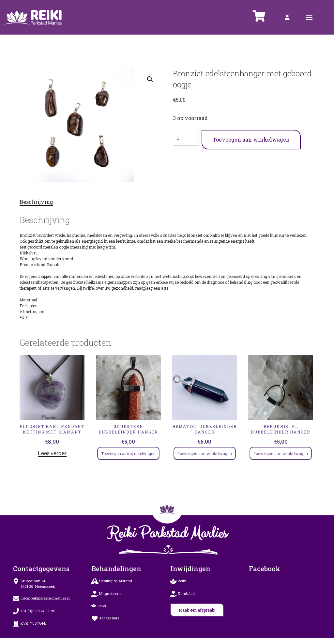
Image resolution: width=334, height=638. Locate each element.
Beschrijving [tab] (36, 201)
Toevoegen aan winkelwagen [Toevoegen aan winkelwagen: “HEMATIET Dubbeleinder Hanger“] (204, 453)
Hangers (204, 154)
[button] (309, 17)
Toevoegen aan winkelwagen (251, 139)
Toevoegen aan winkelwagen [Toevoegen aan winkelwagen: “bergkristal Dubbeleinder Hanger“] (280, 453)
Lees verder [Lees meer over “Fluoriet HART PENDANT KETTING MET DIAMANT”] (52, 453)
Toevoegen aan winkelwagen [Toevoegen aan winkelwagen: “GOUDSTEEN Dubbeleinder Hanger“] (128, 453)
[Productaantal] (186, 137)
